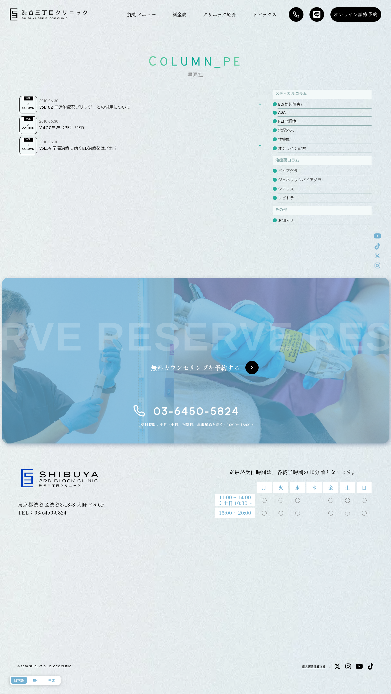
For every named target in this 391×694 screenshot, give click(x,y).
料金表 (179, 14)
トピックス (265, 14)
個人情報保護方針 (314, 666)
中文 (51, 680)
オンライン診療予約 (356, 14)
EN (35, 680)
